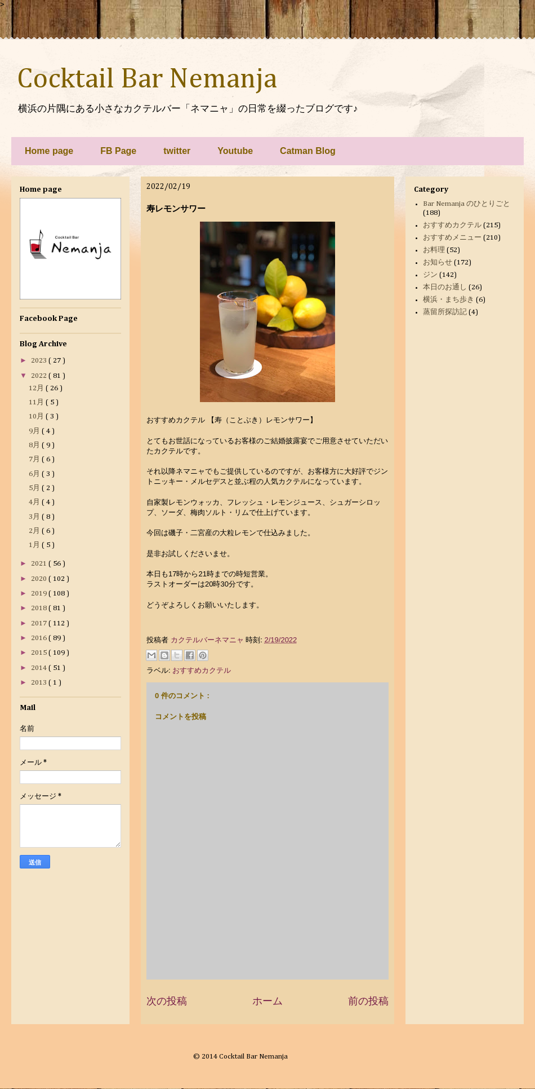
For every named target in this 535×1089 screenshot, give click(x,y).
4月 (35, 502)
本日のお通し (445, 287)
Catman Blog (308, 151)
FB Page (118, 151)
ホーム (267, 1001)
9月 (35, 431)
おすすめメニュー (452, 237)
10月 (37, 416)
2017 (39, 623)
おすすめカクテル (201, 670)
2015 (39, 652)
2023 (39, 360)
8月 (35, 445)
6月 (35, 474)
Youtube (235, 151)
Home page (49, 151)
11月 (37, 402)
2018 (39, 608)
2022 (39, 376)
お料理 (434, 250)
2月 (35, 531)
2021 (39, 563)
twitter (176, 151)
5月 (35, 488)
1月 (35, 545)
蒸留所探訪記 (445, 312)
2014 (39, 668)
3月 (35, 517)
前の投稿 (368, 1001)
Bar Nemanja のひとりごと (466, 204)
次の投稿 (166, 1001)
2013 (39, 682)
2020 (39, 579)
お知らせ (437, 262)
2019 (39, 593)
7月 (35, 459)
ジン (430, 275)
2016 (39, 638)
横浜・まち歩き (448, 299)
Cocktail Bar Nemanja (147, 79)
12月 (37, 388)
